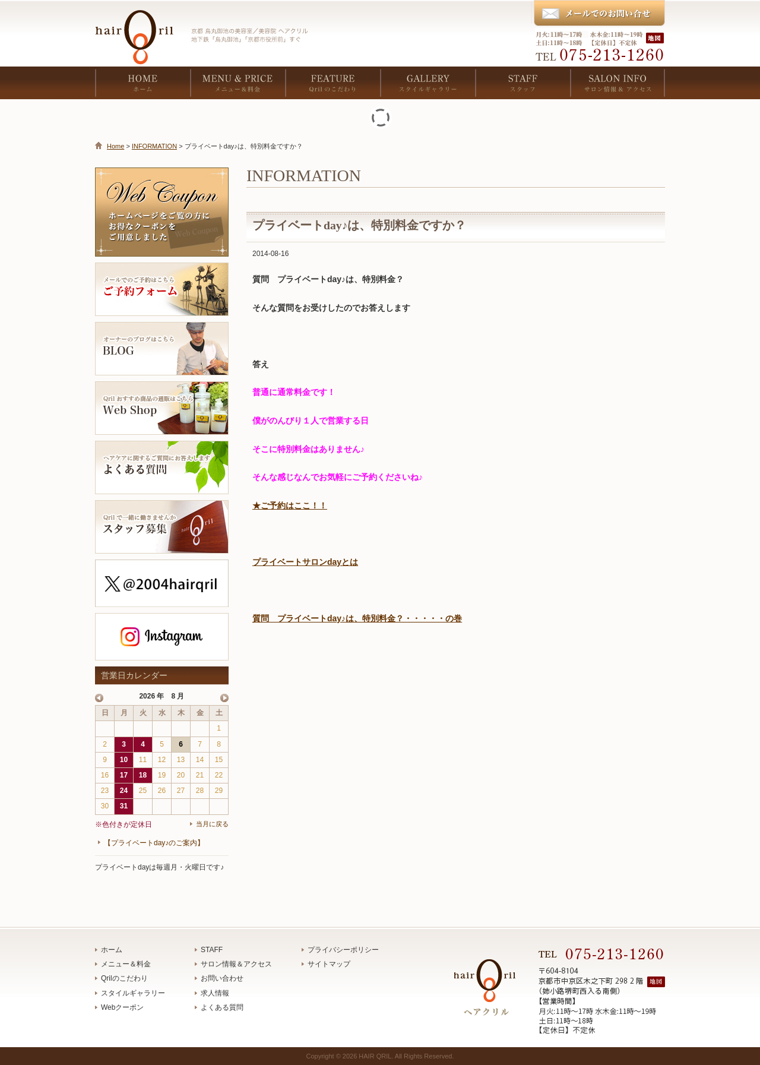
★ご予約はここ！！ (289, 505)
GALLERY (427, 83)
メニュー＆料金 (126, 964)
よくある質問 (222, 1007)
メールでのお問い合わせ (599, 13)
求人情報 (215, 993)
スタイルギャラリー (133, 993)
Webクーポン (122, 1007)
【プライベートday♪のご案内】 (154, 843)
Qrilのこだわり (124, 978)
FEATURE (332, 83)
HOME (142, 83)
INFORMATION (154, 146)
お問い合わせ (222, 978)
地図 (656, 37)
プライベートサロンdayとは (305, 562)
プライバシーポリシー (343, 950)
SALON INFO (617, 83)
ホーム (111, 950)
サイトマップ (329, 964)
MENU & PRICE (237, 83)
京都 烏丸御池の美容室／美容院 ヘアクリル (139, 29)
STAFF (522, 83)
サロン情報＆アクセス (236, 964)
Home (115, 146)
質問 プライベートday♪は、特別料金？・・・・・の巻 (357, 618)
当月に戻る (212, 823)
